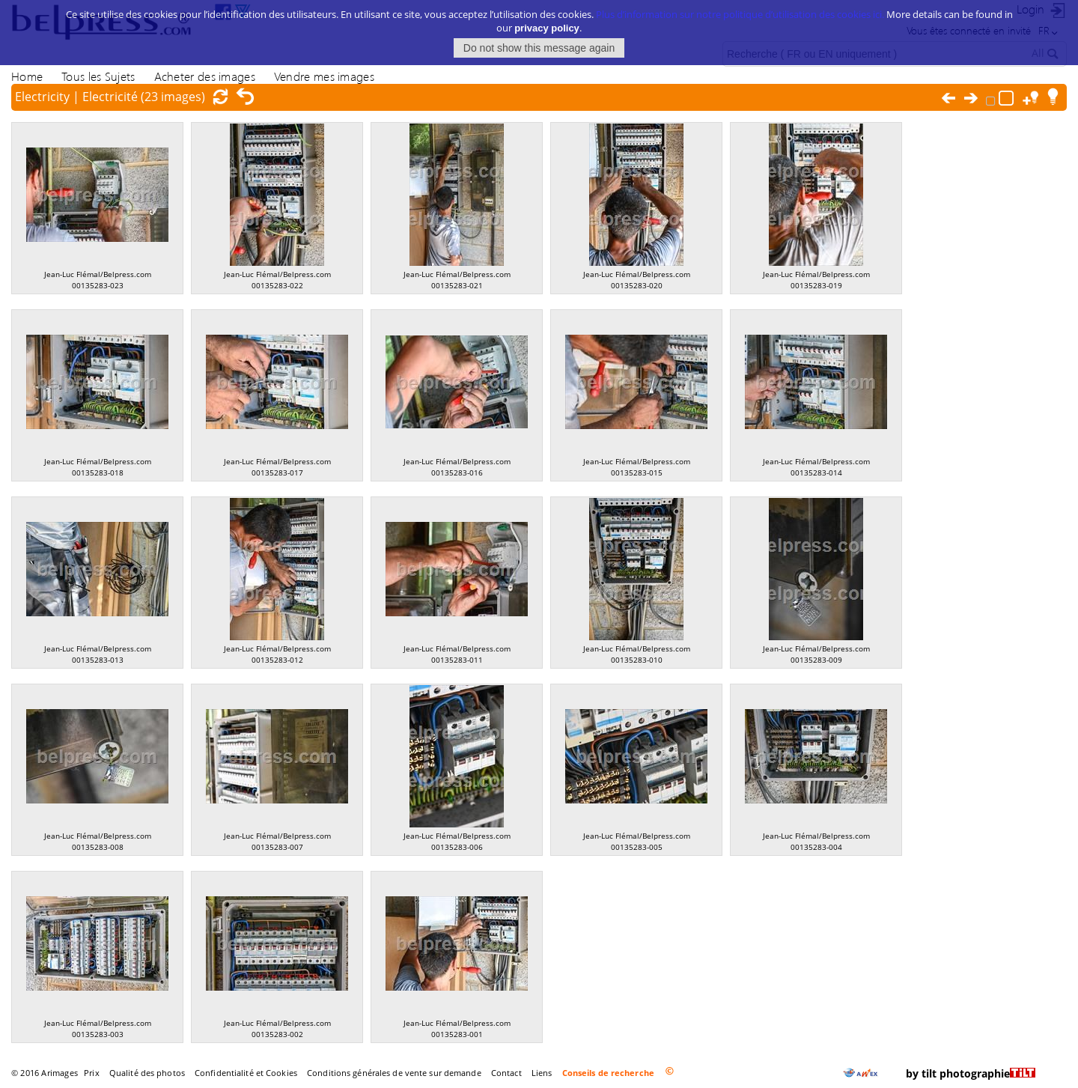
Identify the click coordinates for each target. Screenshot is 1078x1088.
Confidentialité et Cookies (246, 1072)
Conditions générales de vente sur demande (394, 1072)
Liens (542, 1072)
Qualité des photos (147, 1072)
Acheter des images (204, 76)
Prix (91, 1072)
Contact (506, 1072)
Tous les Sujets (98, 76)
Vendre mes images (324, 76)
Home (27, 76)
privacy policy (546, 17)
